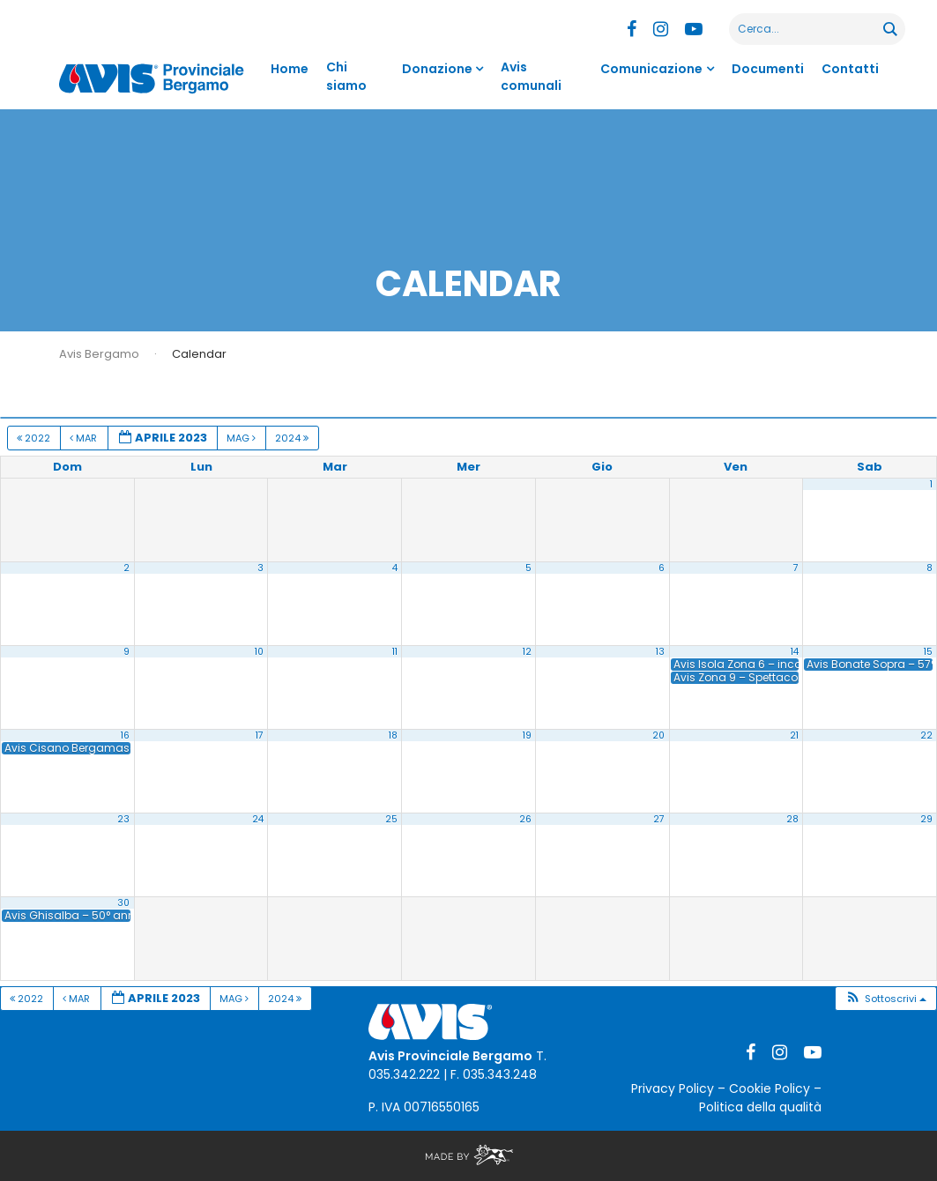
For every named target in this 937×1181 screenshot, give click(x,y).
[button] (885, 999)
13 (660, 651)
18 (393, 735)
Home (290, 69)
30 (123, 903)
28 (792, 819)
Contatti (850, 69)
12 (527, 651)
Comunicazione (651, 69)
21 (794, 735)
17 (260, 735)
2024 (293, 438)
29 (926, 819)
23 (123, 819)
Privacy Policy (672, 1088)
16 (125, 735)
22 (926, 735)
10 (259, 651)
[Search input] (807, 29)
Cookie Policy (769, 1088)
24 (258, 819)
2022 (35, 438)
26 (525, 819)
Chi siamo (346, 76)
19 (527, 735)
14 (795, 651)
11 (395, 651)
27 (659, 819)
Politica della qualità (760, 1107)
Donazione (437, 69)
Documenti (768, 69)
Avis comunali (531, 76)
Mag (242, 438)
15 (928, 651)
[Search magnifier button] (889, 29)
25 (391, 819)
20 (658, 735)
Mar (85, 438)
